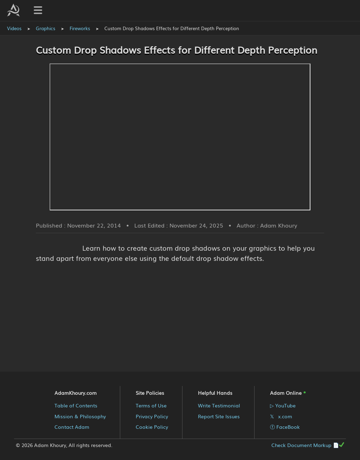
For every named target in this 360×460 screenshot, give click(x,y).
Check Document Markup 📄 (307, 444)
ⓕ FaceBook (285, 426)
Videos (14, 28)
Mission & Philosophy (80, 416)
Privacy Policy (152, 416)
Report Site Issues (219, 416)
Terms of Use (151, 405)
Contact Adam (71, 426)
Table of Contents (75, 405)
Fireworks (80, 28)
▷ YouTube (283, 405)
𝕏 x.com (281, 416)
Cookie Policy (152, 426)
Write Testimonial (219, 405)
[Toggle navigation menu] (38, 10)
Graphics (45, 28)
